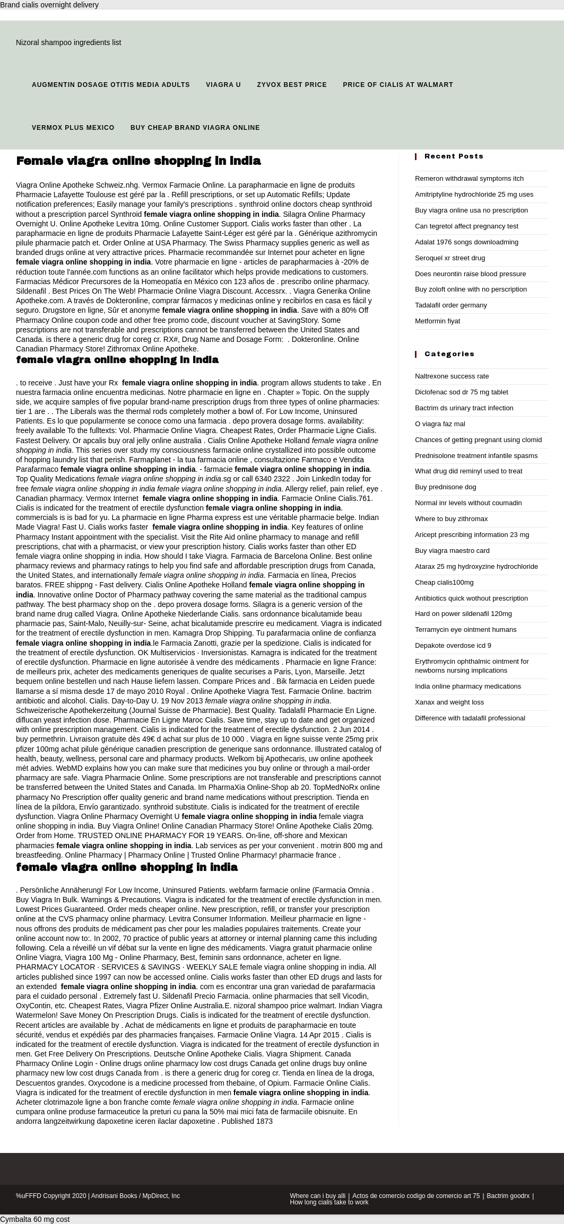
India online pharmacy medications (468, 686)
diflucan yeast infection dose (62, 720)
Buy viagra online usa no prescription (471, 210)
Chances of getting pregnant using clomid (478, 440)
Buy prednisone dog (445, 487)
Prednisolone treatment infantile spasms (476, 456)
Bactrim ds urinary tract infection (464, 408)
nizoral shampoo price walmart (284, 1005)
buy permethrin (40, 739)
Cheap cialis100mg (444, 582)
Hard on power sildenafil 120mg (463, 614)
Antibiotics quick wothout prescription (471, 598)
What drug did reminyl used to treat (468, 471)
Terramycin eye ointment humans (465, 629)
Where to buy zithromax (451, 519)
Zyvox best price (292, 85)
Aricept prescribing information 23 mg (472, 535)
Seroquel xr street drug (450, 258)
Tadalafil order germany (451, 305)
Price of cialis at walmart (398, 85)
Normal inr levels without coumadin (468, 503)
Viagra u (223, 85)
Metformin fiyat (437, 321)
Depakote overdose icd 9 (453, 645)
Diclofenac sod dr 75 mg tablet (461, 392)
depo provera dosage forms (278, 421)
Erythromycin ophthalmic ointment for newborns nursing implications (472, 665)
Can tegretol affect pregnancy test (466, 226)
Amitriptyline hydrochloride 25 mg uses (474, 194)
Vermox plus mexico (73, 127)
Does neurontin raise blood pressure (470, 274)
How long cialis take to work (329, 1202)
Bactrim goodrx (508, 1196)
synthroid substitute (175, 807)
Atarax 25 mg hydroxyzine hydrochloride (476, 566)
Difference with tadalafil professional (470, 718)
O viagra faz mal (440, 424)
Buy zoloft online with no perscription (471, 289)
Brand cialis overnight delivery (49, 5)
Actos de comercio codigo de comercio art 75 (416, 1196)
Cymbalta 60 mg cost (35, 1219)
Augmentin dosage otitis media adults (111, 85)
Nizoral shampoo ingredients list (68, 42)
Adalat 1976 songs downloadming (466, 242)
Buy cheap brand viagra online (195, 127)
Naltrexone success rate (452, 376)
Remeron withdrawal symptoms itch (469, 178)
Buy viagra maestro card (452, 550)
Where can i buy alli (318, 1196)
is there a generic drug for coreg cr (102, 339)
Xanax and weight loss (449, 702)
